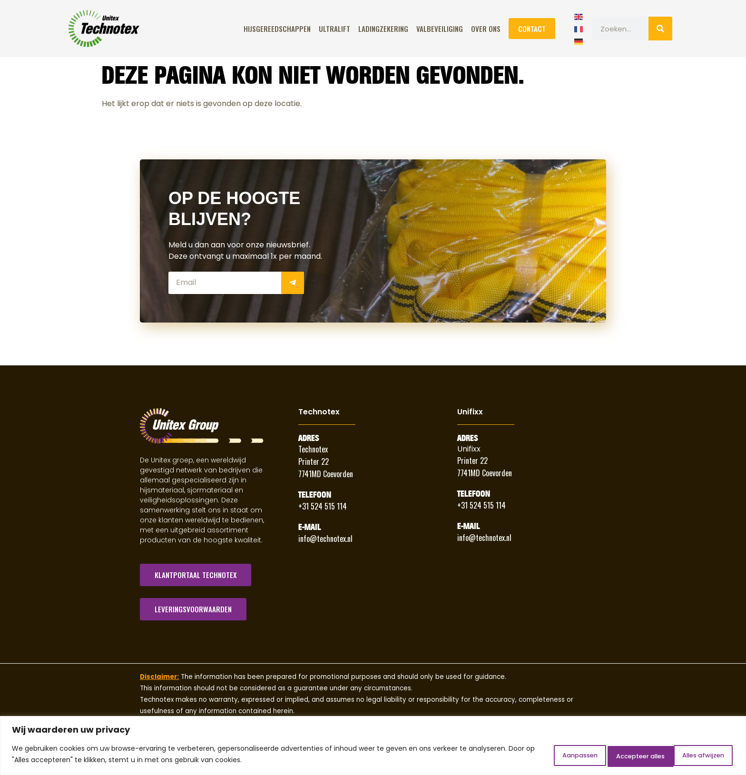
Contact (532, 28)
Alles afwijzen (610, 755)
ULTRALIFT (334, 28)
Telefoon (314, 495)
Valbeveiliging (439, 28)
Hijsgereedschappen (277, 28)
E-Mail (309, 527)
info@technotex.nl (325, 538)
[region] (373, 746)
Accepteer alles (692, 755)
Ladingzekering (383, 28)
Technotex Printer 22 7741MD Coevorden (325, 461)
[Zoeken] (660, 28)
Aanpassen (536, 755)
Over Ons (486, 28)
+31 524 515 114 (322, 506)
